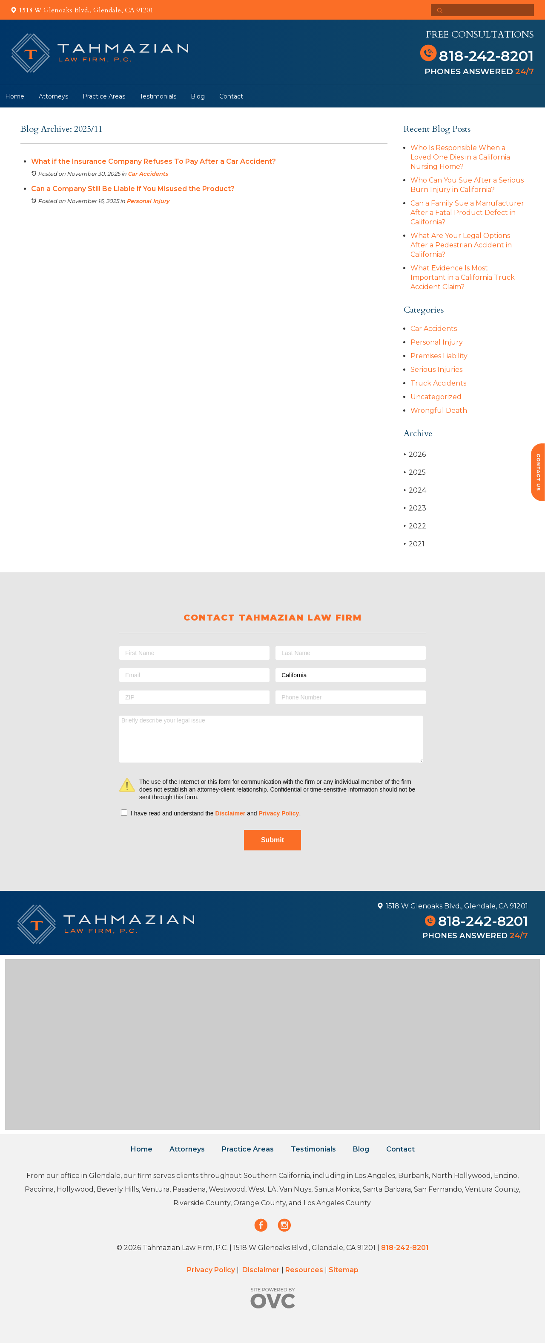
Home (14, 96)
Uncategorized (436, 397)
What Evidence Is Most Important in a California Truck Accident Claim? (462, 277)
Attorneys (53, 96)
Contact (231, 96)
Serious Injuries (436, 369)
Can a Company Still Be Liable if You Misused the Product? (133, 189)
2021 (414, 544)
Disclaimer (230, 813)
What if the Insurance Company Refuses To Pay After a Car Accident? (153, 161)
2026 (415, 454)
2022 (415, 526)
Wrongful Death (438, 410)
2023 (415, 508)
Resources (304, 1270)
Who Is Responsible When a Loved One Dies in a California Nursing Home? (460, 157)
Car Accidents (148, 173)
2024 (415, 490)
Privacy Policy (278, 813)
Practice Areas (104, 96)
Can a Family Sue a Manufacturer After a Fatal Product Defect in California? (467, 212)
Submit (272, 840)
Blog (198, 96)
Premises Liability (439, 356)
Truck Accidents (438, 383)
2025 (415, 472)
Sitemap (344, 1270)
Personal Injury (147, 200)
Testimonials (158, 96)
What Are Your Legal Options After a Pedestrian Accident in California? (461, 245)
